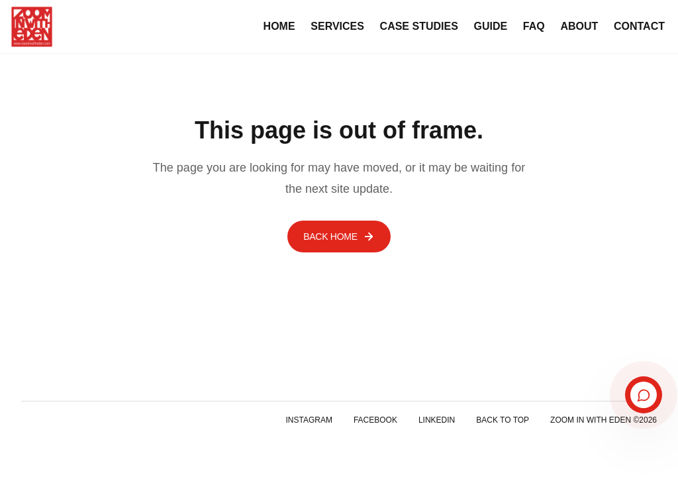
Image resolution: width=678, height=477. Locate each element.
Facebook (375, 420)
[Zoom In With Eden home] (32, 26)
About (579, 26)
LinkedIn (436, 420)
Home (279, 26)
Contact (639, 26)
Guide (491, 26)
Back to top (502, 420)
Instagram (308, 420)
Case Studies (419, 26)
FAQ (534, 26)
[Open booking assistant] (643, 395)
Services (337, 26)
